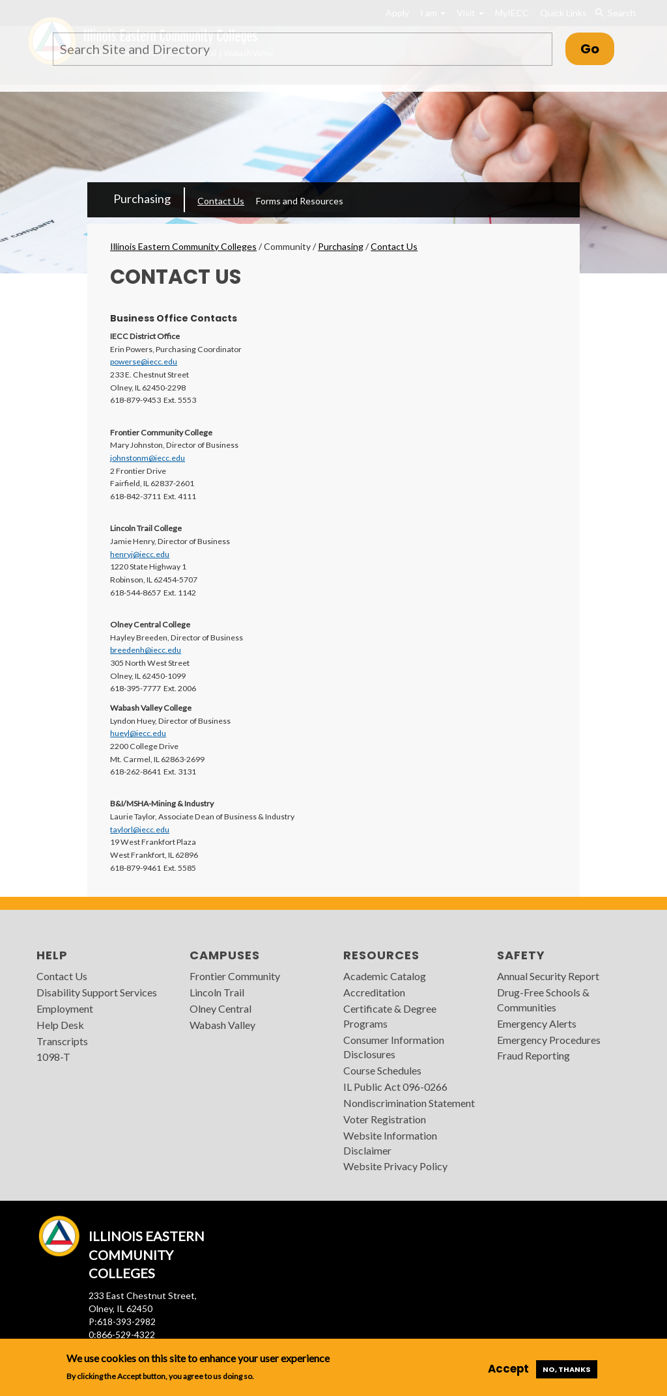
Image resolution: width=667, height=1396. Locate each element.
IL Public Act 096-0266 (395, 1086)
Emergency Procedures (549, 1039)
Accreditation (374, 992)
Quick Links (563, 12)
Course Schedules (382, 1070)
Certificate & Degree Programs (389, 1016)
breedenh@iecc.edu (145, 650)
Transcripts (62, 1041)
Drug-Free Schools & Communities (543, 999)
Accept (508, 1368)
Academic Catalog (384, 976)
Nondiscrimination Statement (409, 1103)
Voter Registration (384, 1119)
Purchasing (142, 198)
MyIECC (512, 12)
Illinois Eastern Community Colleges (183, 246)
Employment (64, 1008)
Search (615, 13)
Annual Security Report (548, 976)
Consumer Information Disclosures (393, 1047)
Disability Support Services (96, 992)
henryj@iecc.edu (139, 554)
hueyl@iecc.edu (138, 733)
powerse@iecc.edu (143, 361)
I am (433, 12)
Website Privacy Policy (395, 1166)
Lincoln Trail (217, 992)
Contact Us (220, 200)
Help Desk (60, 1025)
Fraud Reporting (533, 1055)
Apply (397, 12)
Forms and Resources (299, 200)
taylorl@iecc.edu (139, 829)
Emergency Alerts (536, 1023)
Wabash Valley (222, 1025)
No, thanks (567, 1369)
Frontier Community (235, 976)
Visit (470, 12)
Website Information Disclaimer (390, 1142)
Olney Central (220, 1008)
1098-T (53, 1056)
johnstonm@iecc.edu (147, 458)
